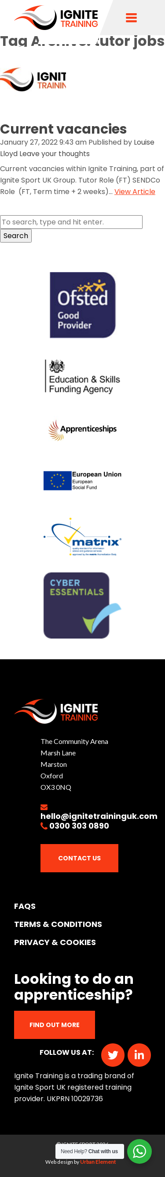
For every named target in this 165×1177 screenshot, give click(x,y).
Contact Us (79, 858)
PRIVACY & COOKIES (55, 942)
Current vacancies (63, 129)
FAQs (25, 906)
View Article (134, 192)
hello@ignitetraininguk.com (99, 816)
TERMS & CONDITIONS (58, 924)
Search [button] (16, 236)
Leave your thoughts (54, 154)
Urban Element (98, 1161)
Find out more (54, 1024)
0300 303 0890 (79, 825)
